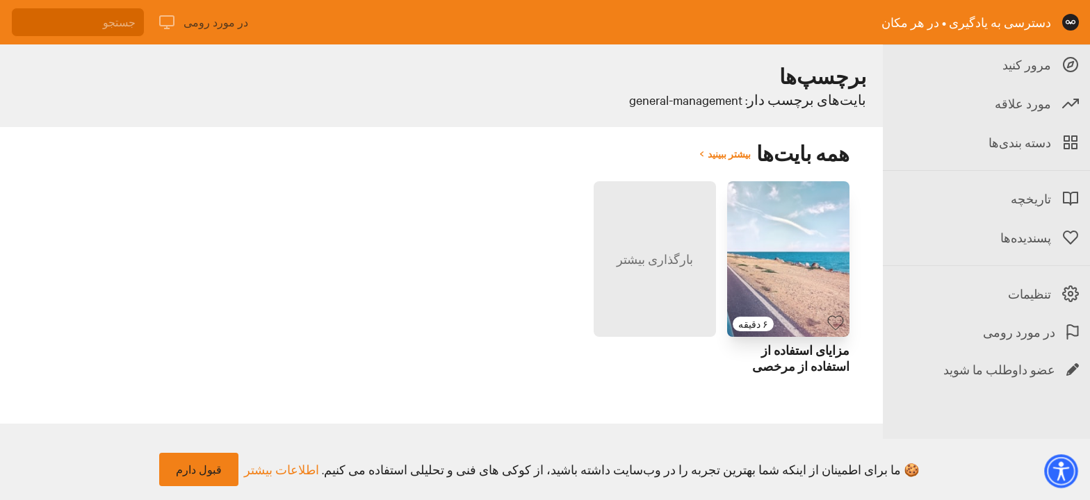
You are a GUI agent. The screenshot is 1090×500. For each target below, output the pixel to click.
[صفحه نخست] (1070, 22)
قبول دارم (199, 469)
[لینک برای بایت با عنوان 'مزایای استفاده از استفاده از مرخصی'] (788, 259)
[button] (1060, 471)
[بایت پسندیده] (835, 323)
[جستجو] (78, 22)
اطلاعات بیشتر (281, 469)
